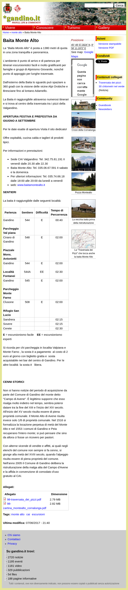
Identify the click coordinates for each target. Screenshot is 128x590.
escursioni (38, 514)
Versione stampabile (109, 43)
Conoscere (44, 28)
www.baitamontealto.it (31, 184)
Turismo (73, 28)
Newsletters (105, 109)
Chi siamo (14, 535)
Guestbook (104, 105)
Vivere (10, 28)
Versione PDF (106, 47)
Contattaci (14, 539)
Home (6, 32)
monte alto (16, 32)
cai (28, 514)
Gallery (104, 28)
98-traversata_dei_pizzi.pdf (24, 499)
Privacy (12, 543)
